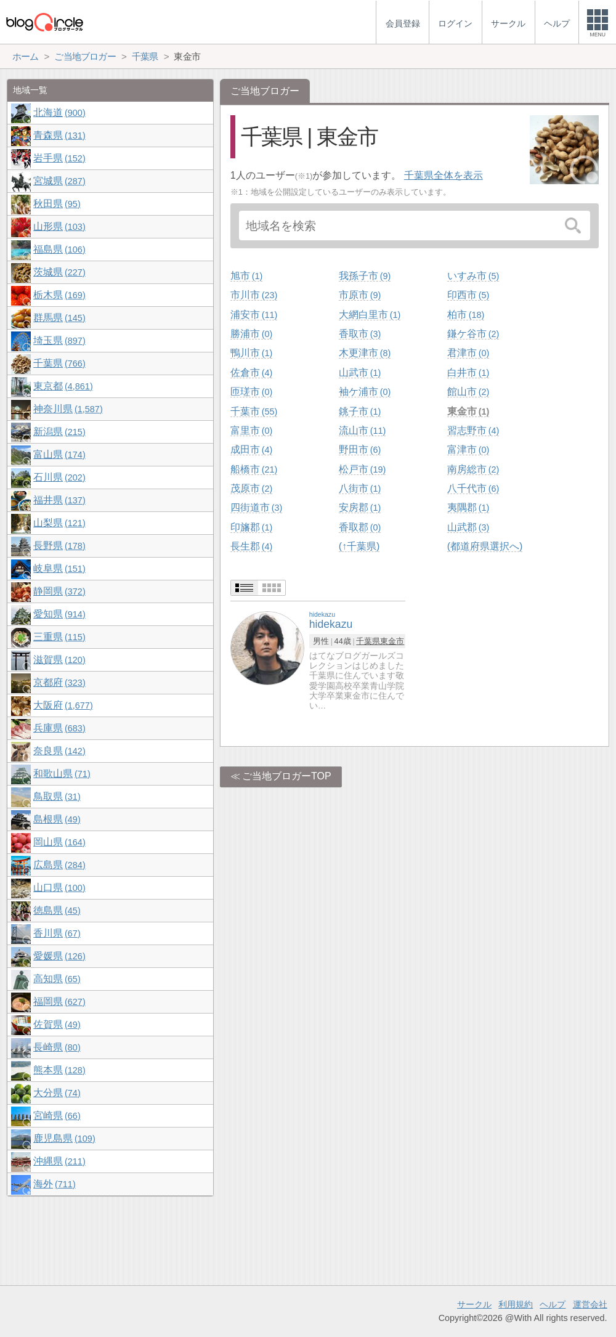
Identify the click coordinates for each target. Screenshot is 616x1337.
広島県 (59, 865)
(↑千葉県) (359, 546)
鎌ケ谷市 (473, 333)
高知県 (56, 978)
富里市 (251, 430)
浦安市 (253, 314)
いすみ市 (473, 275)
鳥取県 (56, 796)
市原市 (360, 295)
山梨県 (59, 523)
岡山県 (59, 842)
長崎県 (56, 1047)
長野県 (59, 545)
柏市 (465, 314)
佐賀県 (56, 1024)
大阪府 (62, 705)
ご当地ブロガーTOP (286, 776)
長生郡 (251, 546)
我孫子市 (365, 275)
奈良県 (59, 751)
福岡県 (59, 1001)
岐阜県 (59, 568)
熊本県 (59, 1070)
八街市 (360, 488)
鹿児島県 (64, 1138)
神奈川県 (67, 409)
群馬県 (59, 317)
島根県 (56, 819)
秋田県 (56, 203)
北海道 (59, 112)
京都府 (59, 682)
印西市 (468, 295)
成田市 (251, 449)
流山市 (362, 430)
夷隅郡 (468, 507)
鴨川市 (251, 352)
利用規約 (515, 1304)
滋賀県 (59, 659)
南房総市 (473, 469)
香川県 (56, 933)
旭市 (246, 275)
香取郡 (360, 527)
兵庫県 (59, 728)
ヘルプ (552, 1304)
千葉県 (368, 641)
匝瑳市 (251, 391)
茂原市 (251, 488)
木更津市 (365, 352)
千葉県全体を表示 (443, 175)
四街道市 (256, 507)
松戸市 (362, 469)
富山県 (59, 454)
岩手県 (59, 158)
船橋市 (253, 469)
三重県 (59, 637)
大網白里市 (369, 314)
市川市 (253, 295)
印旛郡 (251, 527)
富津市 (468, 449)
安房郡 (360, 507)
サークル (474, 1304)
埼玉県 (59, 340)
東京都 (62, 386)
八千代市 (473, 488)
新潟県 (59, 431)
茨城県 (59, 272)
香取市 (360, 333)
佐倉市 (251, 372)
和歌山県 (61, 773)
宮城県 (59, 181)
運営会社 (590, 1304)
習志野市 (473, 430)
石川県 (59, 477)
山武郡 (468, 527)
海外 (54, 1184)
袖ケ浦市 (365, 391)
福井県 (59, 500)
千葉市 (253, 411)
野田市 (360, 449)
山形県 (59, 226)
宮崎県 (56, 1115)
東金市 (468, 411)
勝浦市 (251, 333)
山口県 (59, 887)
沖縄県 (59, 1161)
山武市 (360, 372)
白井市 (468, 372)
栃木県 (59, 295)
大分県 (56, 1092)
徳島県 (56, 910)
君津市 (468, 352)
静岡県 (59, 591)
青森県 (59, 135)
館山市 (468, 391)
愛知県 (59, 614)
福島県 (59, 249)
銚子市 (360, 411)
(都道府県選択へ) (485, 546)
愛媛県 (59, 956)
